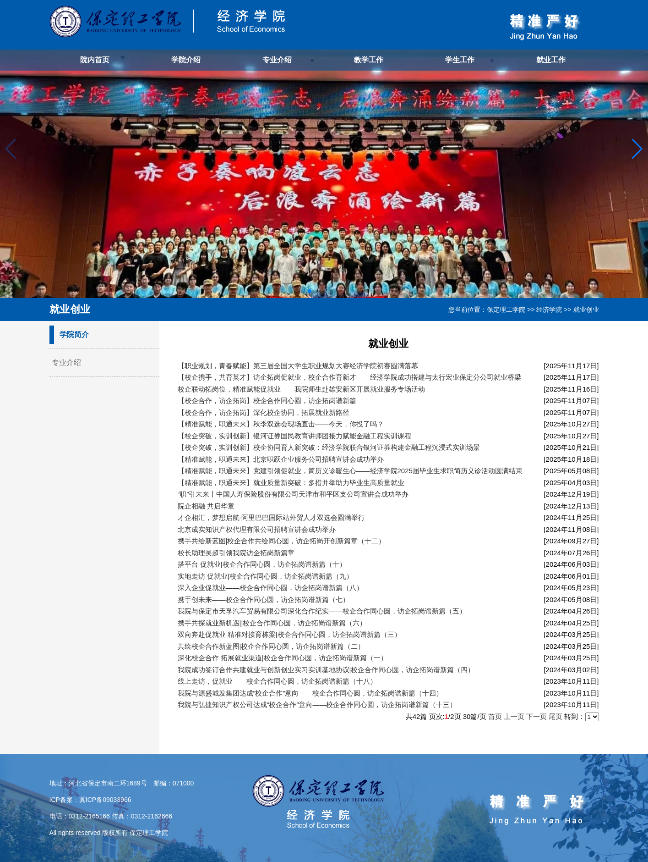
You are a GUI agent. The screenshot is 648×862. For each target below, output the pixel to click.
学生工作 (459, 60)
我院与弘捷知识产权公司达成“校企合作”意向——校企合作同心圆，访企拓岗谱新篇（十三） (317, 704)
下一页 (536, 716)
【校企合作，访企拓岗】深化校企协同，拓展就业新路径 (263, 412)
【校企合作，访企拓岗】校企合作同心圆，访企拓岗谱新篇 (267, 400)
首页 (495, 716)
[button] (637, 149)
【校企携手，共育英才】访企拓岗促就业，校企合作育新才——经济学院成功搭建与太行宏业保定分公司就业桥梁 (349, 377)
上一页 (514, 716)
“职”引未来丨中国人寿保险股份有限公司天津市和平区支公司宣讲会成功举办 (293, 494)
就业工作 (551, 60)
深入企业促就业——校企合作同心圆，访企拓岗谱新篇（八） (270, 587)
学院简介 (74, 334)
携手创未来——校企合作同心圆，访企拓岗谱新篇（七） (263, 599)
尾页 (555, 716)
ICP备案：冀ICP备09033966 (90, 799)
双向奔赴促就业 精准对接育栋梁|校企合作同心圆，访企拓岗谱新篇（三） (289, 634)
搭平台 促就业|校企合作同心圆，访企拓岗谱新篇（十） (262, 564)
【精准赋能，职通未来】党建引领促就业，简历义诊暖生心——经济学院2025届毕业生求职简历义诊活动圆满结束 (350, 471)
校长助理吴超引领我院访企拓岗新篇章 (236, 553)
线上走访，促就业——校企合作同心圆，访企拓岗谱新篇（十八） (277, 681)
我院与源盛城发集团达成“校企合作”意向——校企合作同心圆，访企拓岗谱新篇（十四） (310, 693)
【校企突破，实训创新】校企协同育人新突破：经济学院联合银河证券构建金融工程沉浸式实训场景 (329, 447)
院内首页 (94, 60)
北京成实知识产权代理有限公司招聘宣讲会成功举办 (257, 529)
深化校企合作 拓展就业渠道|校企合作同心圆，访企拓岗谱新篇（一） (282, 658)
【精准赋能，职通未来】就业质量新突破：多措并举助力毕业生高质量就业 (291, 482)
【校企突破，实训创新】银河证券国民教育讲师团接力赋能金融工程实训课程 (294, 436)
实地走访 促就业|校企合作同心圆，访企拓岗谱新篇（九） (265, 576)
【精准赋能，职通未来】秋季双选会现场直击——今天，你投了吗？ (281, 424)
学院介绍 (186, 60)
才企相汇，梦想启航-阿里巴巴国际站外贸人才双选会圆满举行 (271, 517)
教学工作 (368, 60)
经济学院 (549, 309)
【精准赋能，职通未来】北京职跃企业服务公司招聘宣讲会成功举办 (281, 459)
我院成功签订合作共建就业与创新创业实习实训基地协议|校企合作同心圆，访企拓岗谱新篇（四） (326, 670)
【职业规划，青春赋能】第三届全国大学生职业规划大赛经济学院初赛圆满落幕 (298, 366)
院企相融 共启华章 (206, 506)
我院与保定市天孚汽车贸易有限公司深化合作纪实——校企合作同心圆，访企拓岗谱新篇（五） (322, 611)
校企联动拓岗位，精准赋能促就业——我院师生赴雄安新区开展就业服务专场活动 (301, 389)
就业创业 (586, 309)
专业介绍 (277, 60)
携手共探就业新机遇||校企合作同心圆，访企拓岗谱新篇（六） (272, 623)
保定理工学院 (506, 309)
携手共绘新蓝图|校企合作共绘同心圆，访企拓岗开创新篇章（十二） (282, 541)
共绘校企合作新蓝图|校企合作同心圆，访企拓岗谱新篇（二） (271, 646)
